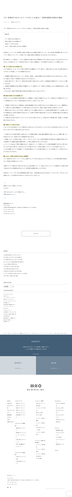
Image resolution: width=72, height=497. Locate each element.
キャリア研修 (59, 446)
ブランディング (7, 295)
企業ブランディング (20, 414)
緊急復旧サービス (60, 453)
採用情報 (9, 423)
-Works (56, 459)
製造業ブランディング (21, 441)
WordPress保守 (60, 416)
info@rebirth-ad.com (9, 213)
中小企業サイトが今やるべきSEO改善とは (13, 258)
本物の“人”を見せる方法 (12, 44)
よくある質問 (39, 467)
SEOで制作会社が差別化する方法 (12, 269)
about (9, 409)
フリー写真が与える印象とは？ (13, 39)
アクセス (9, 426)
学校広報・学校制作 (8, 305)
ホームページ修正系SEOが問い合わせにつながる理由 (16, 274)
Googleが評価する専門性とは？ (11, 265)
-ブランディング (18, 409)
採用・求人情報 (7, 320)
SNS (5, 309)
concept (9, 412)
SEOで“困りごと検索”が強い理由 (11, 276)
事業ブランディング (20, 416)
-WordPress (58, 409)
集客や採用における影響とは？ (14, 41)
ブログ (8, 428)
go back (41, 234)
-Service (57, 436)
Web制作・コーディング (9, 312)
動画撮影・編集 (59, 439)
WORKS (6, 188)
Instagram (6, 310)
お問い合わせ (10, 430)
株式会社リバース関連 (9, 318)
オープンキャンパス (7, 307)
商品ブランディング (20, 419)
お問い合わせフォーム (10, 194)
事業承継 (5, 303)
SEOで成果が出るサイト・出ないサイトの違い (14, 260)
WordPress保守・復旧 (9, 314)
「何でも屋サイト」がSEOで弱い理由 (12, 267)
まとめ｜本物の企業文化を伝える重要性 (16, 46)
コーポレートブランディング (9, 301)
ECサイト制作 (39, 423)
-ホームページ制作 (39, 409)
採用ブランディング (16, 22)
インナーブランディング (8, 298)
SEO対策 (6, 316)
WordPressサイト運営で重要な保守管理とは (14, 262)
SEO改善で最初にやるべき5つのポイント (13, 255)
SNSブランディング (20, 421)
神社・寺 (5, 296)
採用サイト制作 (39, 421)
